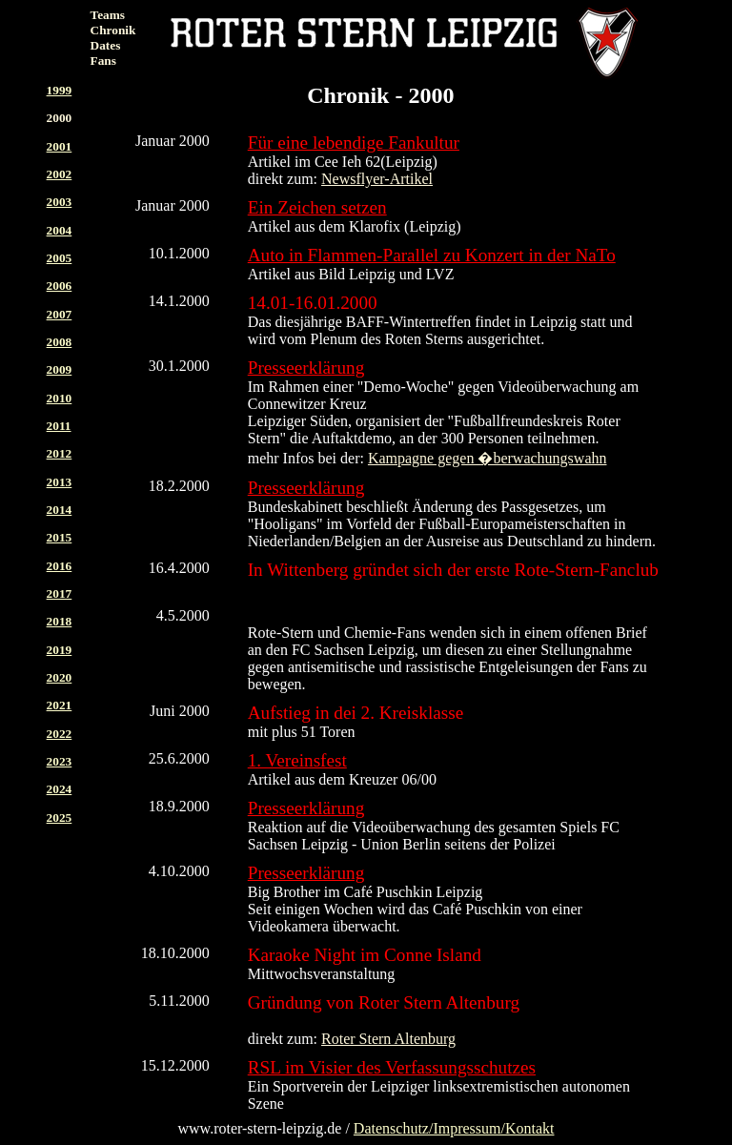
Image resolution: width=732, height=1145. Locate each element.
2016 (59, 566)
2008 (59, 342)
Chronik (113, 30)
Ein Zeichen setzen (317, 207)
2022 (59, 733)
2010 (59, 398)
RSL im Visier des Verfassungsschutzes (392, 1067)
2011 (59, 426)
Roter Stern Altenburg (388, 1039)
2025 (59, 817)
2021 (59, 705)
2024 (59, 789)
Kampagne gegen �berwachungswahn (487, 458)
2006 (59, 285)
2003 (59, 201)
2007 (59, 314)
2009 (59, 369)
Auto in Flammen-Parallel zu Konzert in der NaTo (432, 255)
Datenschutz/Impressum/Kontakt (454, 1128)
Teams (108, 15)
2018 (59, 621)
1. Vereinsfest (297, 760)
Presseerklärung (306, 368)
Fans (103, 60)
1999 (59, 90)
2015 (59, 537)
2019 (59, 650)
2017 (59, 593)
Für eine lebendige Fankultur (353, 143)
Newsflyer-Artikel (377, 179)
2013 (59, 482)
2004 (59, 230)
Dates (106, 45)
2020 (59, 677)
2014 (59, 509)
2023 (59, 761)
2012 (59, 453)
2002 (59, 174)
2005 (59, 258)
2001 (59, 146)
